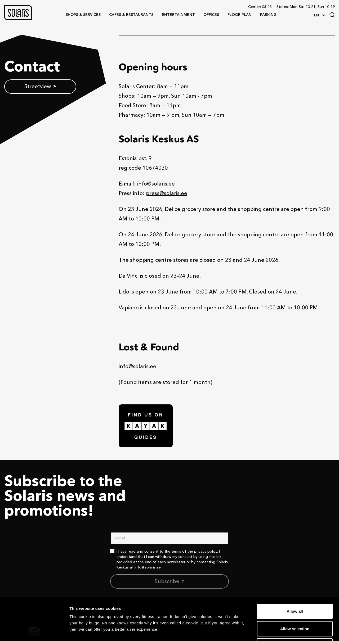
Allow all (295, 571)
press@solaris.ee (166, 193)
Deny (295, 606)
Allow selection (295, 589)
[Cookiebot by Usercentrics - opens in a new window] (34, 631)
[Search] (332, 14)
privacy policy (205, 551)
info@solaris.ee (156, 184)
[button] (18, 12)
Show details (278, 630)
